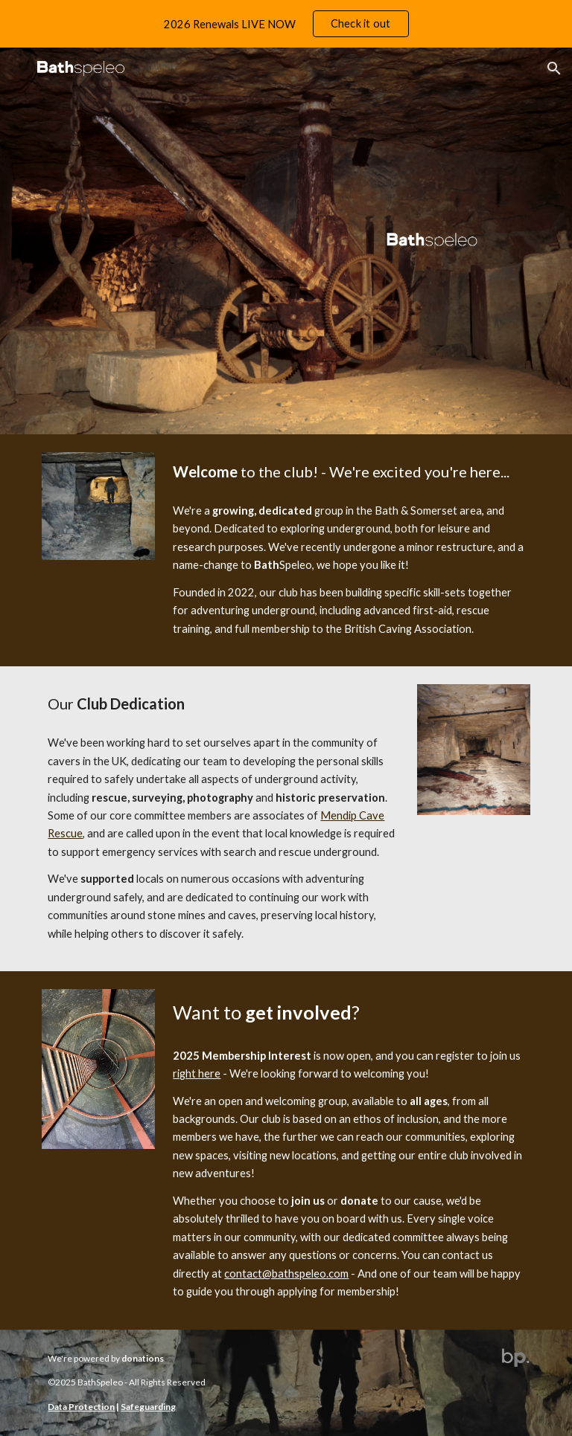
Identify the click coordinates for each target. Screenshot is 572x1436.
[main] (348, 472)
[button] (554, 68)
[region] (286, 24)
